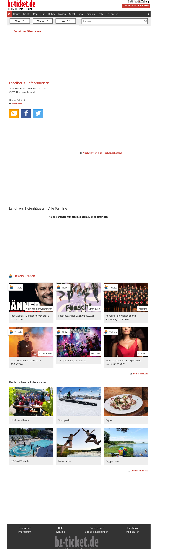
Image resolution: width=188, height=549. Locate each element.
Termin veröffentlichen (28, 22)
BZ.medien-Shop (115, 545)
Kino (80, 14)
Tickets (26, 14)
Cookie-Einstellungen (96, 523)
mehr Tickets (140, 364)
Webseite (17, 94)
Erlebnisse (112, 14)
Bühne (52, 14)
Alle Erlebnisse (139, 461)
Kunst (72, 14)
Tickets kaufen (24, 267)
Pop (35, 14)
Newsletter (25, 519)
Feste (101, 14)
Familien (90, 14)
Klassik (62, 14)
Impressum (24, 523)
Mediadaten (132, 523)
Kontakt (60, 523)
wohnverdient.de (93, 545)
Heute (16, 14)
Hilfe (60, 519)
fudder (77, 545)
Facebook (132, 519)
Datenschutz (97, 519)
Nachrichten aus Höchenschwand (102, 144)
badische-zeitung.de (44, 545)
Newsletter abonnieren (137, 5)
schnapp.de (64, 545)
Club (42, 14)
